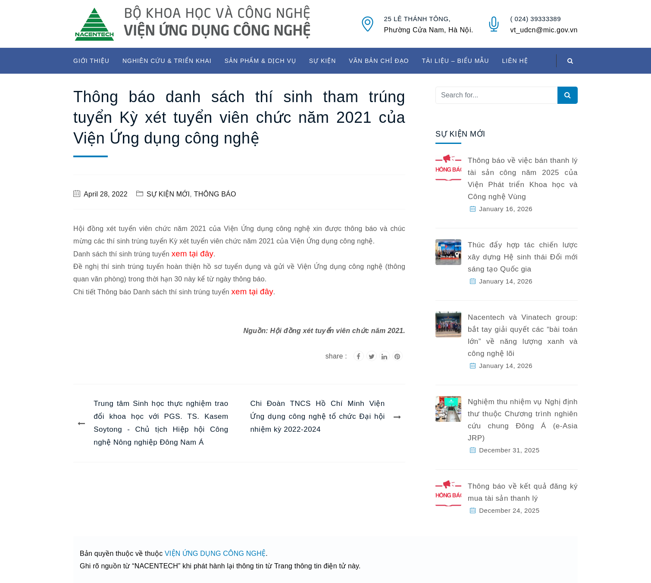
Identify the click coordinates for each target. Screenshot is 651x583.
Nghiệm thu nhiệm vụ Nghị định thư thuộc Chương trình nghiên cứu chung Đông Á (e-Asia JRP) (523, 420)
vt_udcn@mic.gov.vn (544, 30)
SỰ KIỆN (322, 60)
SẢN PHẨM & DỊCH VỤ (260, 60)
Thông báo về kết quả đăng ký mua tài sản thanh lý (523, 492)
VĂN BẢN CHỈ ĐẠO (379, 60)
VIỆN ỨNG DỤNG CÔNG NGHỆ (215, 553)
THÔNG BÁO (215, 194)
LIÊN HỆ (515, 60)
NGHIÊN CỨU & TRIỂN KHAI (167, 60)
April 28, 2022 (106, 194)
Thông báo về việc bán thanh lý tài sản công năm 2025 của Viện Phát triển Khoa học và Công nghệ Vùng (523, 178)
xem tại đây (192, 253)
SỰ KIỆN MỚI (168, 194)
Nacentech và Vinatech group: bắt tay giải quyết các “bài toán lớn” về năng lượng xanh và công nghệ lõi (523, 335)
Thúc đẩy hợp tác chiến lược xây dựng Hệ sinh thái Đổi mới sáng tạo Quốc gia (523, 257)
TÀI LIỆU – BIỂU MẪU (455, 60)
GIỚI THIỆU (91, 60)
